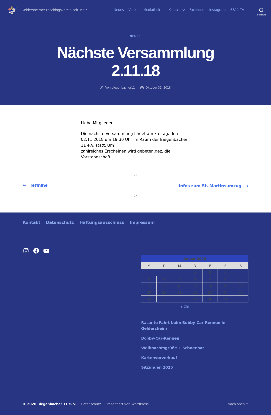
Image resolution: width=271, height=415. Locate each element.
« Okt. (186, 307)
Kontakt (175, 10)
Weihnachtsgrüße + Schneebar (174, 348)
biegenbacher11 (123, 88)
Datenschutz (62, 222)
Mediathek (151, 10)
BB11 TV (237, 10)
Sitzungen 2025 (157, 367)
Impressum (151, 222)
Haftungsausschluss (108, 222)
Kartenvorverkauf (160, 358)
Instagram (217, 10)
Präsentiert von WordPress (129, 404)
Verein (134, 10)
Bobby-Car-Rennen (161, 338)
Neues (119, 10)
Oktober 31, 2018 (158, 88)
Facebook (197, 10)
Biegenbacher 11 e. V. (57, 404)
